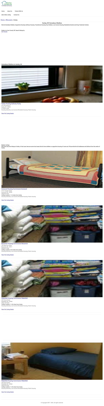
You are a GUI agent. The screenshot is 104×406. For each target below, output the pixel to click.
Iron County (4, 31)
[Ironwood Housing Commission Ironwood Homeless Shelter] (52, 176)
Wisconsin (9, 20)
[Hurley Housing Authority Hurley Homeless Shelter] (52, 89)
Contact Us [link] (16, 15)
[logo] (6, 3)
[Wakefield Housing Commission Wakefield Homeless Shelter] (52, 285)
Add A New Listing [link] (6, 15)
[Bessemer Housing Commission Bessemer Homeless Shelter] (52, 230)
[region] (52, 49)
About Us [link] (9, 11)
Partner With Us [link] (19, 11)
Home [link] (2, 11)
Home (2, 20)
